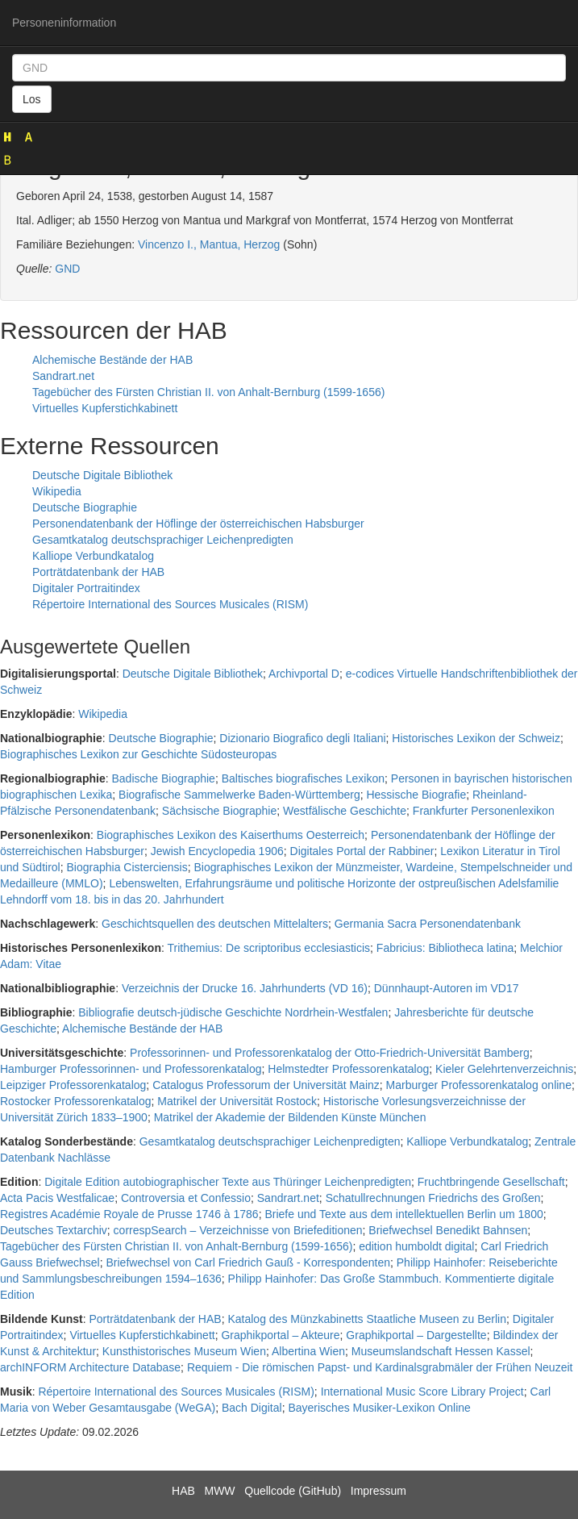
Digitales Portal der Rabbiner (362, 851)
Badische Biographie (162, 778)
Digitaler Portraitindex (86, 588)
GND (67, 268)
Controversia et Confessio (186, 1197)
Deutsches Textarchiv (53, 1230)
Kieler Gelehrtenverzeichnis (504, 1068)
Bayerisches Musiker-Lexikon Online (379, 1407)
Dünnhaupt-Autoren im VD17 (446, 988)
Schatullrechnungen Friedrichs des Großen (433, 1197)
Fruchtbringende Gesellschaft (491, 1181)
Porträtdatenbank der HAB (98, 571)
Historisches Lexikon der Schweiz (476, 738)
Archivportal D (303, 673)
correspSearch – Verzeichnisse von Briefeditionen (238, 1230)
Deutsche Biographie (84, 507)
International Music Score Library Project (422, 1391)
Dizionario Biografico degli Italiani (302, 738)
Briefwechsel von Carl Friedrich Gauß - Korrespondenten (248, 1262)
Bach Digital (252, 1407)
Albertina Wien (308, 1351)
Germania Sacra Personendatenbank (428, 923)
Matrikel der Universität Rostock (237, 1101)
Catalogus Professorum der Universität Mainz (266, 1085)
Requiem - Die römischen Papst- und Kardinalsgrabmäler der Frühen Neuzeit (380, 1367)
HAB (183, 1490)
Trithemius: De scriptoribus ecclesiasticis (269, 947)
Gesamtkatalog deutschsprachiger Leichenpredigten (162, 539)
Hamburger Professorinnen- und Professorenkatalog (131, 1068)
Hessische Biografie (416, 794)
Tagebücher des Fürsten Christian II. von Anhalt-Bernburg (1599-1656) (208, 392)
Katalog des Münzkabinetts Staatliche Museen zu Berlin (366, 1318)
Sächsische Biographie (219, 810)
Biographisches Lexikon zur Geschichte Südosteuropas (138, 754)
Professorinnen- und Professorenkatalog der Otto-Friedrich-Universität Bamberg (330, 1052)
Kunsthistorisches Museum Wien (184, 1351)
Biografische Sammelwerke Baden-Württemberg (239, 794)
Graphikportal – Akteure (280, 1335)
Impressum (378, 1490)
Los (32, 99)
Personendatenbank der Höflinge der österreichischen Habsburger (198, 523)
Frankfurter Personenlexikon (484, 810)
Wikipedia (56, 491)
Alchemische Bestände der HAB (112, 359)
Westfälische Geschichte (344, 810)
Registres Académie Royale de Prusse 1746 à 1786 (129, 1214)
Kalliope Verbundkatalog (93, 555)
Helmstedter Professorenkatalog (348, 1068)
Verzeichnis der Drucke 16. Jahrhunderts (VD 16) (245, 988)
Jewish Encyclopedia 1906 (217, 851)
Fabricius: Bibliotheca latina (445, 947)
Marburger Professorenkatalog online (479, 1085)
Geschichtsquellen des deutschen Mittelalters (215, 923)
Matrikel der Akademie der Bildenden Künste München (290, 1117)
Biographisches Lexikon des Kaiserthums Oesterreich (230, 834)
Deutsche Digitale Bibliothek (102, 475)
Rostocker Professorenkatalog (76, 1101)
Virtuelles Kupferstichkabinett (104, 408)
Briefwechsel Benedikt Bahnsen (447, 1230)
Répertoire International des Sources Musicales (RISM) (170, 604)
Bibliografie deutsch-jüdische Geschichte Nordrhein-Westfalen (233, 1012)
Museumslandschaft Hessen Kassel (440, 1351)
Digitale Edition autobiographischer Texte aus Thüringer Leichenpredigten (227, 1181)
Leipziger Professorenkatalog (73, 1085)
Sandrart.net (63, 375)
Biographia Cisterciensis (127, 867)
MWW (219, 1490)
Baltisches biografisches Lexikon (303, 778)
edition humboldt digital (416, 1246)
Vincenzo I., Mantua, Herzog (209, 244)
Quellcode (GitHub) (292, 1490)
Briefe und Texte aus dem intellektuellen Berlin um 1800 (403, 1214)
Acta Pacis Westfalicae (57, 1197)
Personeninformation (64, 22)
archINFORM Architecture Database (90, 1367)
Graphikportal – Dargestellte (416, 1335)
